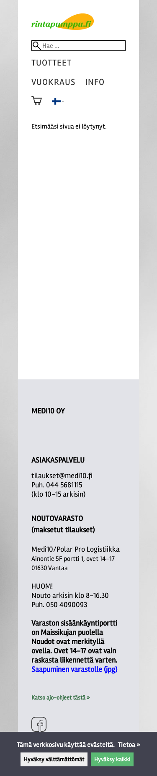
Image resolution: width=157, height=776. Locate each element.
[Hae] (78, 45)
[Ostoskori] (36, 106)
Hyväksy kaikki (112, 759)
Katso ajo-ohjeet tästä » (60, 697)
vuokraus (53, 82)
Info (95, 82)
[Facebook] (38, 725)
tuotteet (51, 63)
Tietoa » (129, 745)
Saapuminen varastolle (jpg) (74, 669)
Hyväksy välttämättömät (54, 759)
